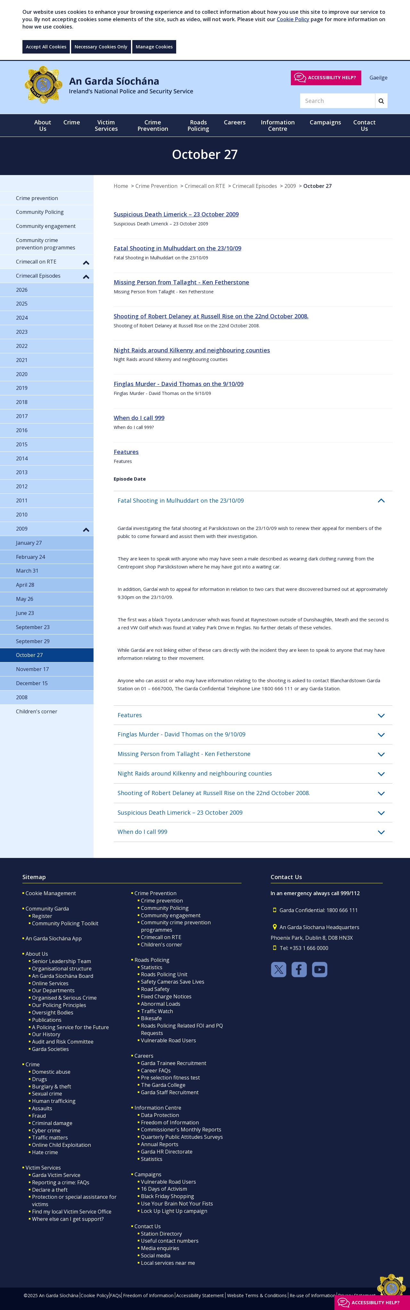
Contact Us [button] (364, 125)
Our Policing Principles (59, 1005)
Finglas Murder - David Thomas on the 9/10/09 (178, 384)
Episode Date (130, 478)
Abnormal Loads (160, 1003)
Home (121, 185)
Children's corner (161, 944)
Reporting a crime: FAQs (60, 1182)
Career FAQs (156, 1070)
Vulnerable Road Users (168, 1040)
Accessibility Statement (200, 1295)
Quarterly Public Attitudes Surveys (182, 1136)
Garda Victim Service (56, 1175)
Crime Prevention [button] (152, 125)
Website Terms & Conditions (257, 1295)
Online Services (50, 983)
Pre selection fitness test (170, 1077)
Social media (155, 1255)
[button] (255, 500)
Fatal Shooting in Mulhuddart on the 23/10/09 (177, 248)
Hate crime (45, 1152)
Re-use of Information (313, 1295)
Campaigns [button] (325, 122)
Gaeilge (379, 77)
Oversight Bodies (52, 1012)
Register (42, 916)
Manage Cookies (154, 47)
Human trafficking (54, 1100)
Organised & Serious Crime (64, 997)
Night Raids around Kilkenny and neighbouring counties (192, 350)
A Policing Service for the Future (70, 1027)
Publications (47, 1019)
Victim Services (43, 1167)
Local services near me (168, 1262)
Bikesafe (151, 1018)
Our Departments (53, 990)
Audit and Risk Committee (63, 1041)
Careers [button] (235, 122)
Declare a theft (50, 1189)
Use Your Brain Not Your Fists (177, 1203)
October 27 (317, 185)
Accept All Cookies (46, 47)
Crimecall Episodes (255, 185)
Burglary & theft (51, 1086)
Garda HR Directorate (167, 1151)
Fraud (39, 1115)
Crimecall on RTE (205, 185)
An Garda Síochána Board (62, 975)
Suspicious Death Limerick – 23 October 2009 (176, 214)
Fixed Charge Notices (166, 996)
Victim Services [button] (106, 125)
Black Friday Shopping (167, 1196)
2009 (290, 185)
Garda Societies (50, 1049)
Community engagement (171, 915)
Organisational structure (62, 968)
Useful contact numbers (170, 1240)
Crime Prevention (156, 185)
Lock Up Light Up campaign (174, 1210)
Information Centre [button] (278, 125)
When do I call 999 (139, 418)
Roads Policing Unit (164, 974)
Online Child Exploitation (61, 1144)
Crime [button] (71, 122)
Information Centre (158, 1107)
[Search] (337, 100)
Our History (46, 1034)
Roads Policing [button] (198, 125)
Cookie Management (51, 893)
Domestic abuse (51, 1071)
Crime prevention (162, 900)
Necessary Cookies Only (101, 47)
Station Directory (161, 1233)
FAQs (115, 1295)
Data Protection (160, 1115)
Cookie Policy (293, 19)
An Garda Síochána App (54, 938)
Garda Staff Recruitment (170, 1092)
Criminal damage (52, 1123)
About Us (37, 953)
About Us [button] (42, 125)
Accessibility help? (332, 77)
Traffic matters (50, 1137)
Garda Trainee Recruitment (173, 1063)
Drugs (39, 1079)
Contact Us (148, 1226)
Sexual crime (47, 1093)
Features (126, 452)
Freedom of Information (170, 1122)
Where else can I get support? (68, 1218)
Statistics (151, 967)
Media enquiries (160, 1248)
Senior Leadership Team (61, 961)
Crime (33, 1064)
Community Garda (47, 908)
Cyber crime (46, 1130)
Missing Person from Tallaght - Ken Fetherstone (181, 282)
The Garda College (163, 1084)
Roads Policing (152, 959)
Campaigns (148, 1174)
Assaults (42, 1108)
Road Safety (155, 989)
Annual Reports (159, 1144)
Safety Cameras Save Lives (172, 981)
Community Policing (165, 907)
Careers (144, 1055)
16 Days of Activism (164, 1188)
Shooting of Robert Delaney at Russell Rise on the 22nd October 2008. (211, 316)
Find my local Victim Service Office (71, 1211)
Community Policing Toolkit (65, 923)
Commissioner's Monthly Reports (181, 1129)
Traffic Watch (157, 1011)
